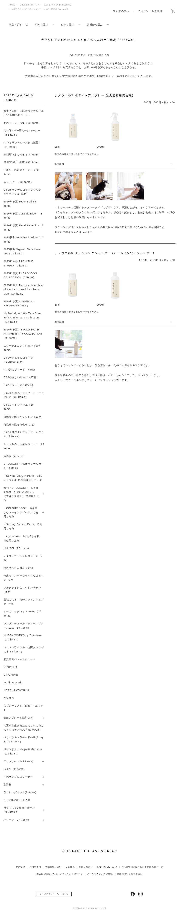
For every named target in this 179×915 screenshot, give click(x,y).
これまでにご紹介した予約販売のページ (142, 867)
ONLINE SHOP (89, 851)
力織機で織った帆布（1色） (20, 424)
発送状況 (20, 867)
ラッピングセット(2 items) (20, 792)
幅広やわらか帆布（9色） (19, 568)
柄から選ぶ (42, 24)
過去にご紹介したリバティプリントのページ (60, 874)
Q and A (70, 867)
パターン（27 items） (17, 819)
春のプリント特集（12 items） (22, 122)
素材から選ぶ (95, 24)
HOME (12, 5)
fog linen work (13, 682)
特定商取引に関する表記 (129, 874)
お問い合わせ (86, 867)
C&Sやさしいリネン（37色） (21, 377)
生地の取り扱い (53, 867)
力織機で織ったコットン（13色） (24, 416)
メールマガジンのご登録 (100, 874)
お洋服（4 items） (15, 456)
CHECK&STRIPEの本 (17, 800)
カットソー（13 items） (18, 182)
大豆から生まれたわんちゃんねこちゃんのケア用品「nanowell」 (41, 9)
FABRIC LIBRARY (107, 867)
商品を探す (15, 24)
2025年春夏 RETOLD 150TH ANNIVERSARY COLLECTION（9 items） (23, 333)
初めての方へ (121, 11)
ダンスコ (9, 698)
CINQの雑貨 (11, 674)
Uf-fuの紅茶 (11, 667)
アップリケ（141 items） (19, 761)
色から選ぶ (67, 24)
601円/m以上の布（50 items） (22, 162)
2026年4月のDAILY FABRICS (57, 5)
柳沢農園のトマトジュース (20, 659)
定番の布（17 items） (17, 548)
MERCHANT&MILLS (16, 690)
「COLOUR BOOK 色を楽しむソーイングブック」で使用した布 (21, 512)
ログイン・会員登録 (150, 11)
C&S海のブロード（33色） (20, 369)
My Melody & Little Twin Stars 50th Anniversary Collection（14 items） (23, 317)
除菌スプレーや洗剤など (18, 717)
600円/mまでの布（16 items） (22, 154)
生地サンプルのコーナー (18, 776)
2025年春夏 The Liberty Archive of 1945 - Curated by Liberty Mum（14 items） (24, 289)
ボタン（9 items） (15, 769)
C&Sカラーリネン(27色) (18, 385)
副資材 (7, 784)
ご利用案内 (35, 867)
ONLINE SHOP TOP (29, 5)
